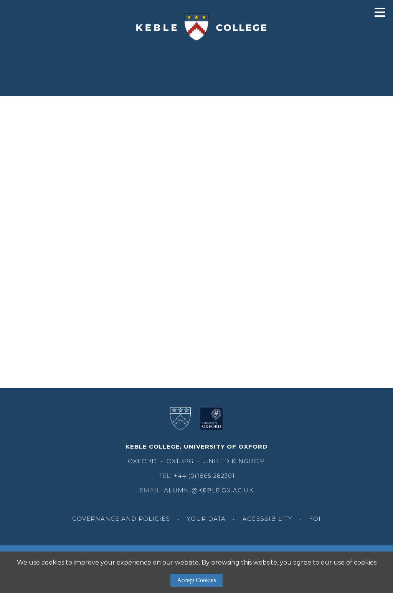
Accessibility (267, 518)
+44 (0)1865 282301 (204, 475)
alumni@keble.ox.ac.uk (209, 490)
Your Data (206, 518)
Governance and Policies (121, 518)
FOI (315, 518)
